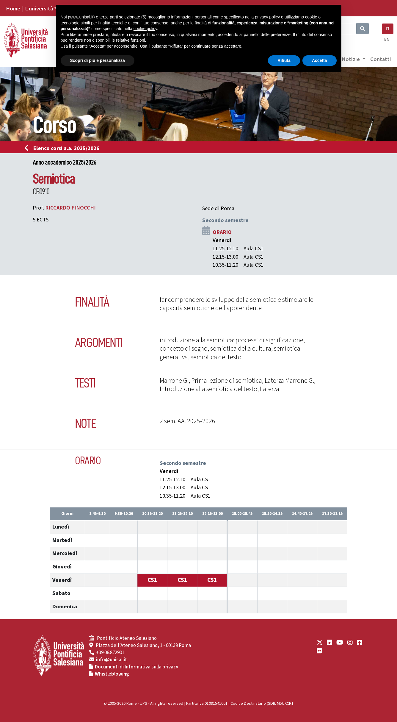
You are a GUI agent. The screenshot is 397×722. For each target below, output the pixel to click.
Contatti (380, 59)
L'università (39, 8)
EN (387, 39)
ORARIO (222, 232)
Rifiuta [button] (284, 60)
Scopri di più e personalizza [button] (97, 60)
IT (388, 29)
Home (13, 8)
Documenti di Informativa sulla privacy (136, 667)
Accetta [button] (319, 60)
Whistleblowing (112, 674)
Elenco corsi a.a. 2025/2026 (63, 148)
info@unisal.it (111, 659)
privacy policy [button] (267, 17)
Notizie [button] (351, 59)
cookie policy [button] (145, 28)
